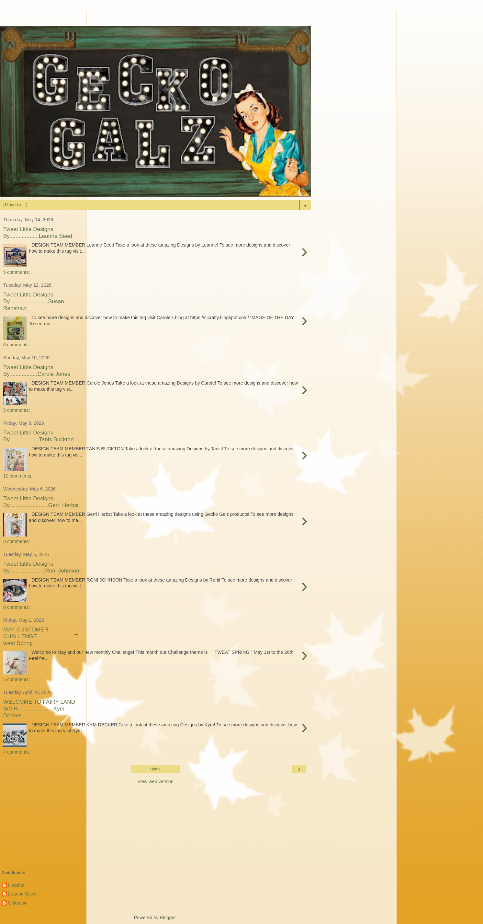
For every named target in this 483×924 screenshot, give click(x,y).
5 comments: (16, 272)
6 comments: (16, 344)
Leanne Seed (22, 893)
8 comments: (16, 541)
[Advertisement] (155, 18)
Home (155, 769)
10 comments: (17, 476)
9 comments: (16, 607)
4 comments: (16, 752)
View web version (155, 781)
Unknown (18, 903)
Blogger (168, 917)
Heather (16, 885)
